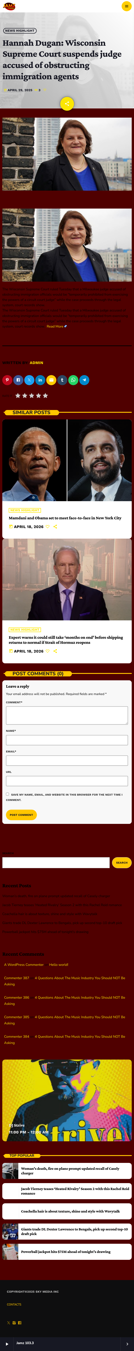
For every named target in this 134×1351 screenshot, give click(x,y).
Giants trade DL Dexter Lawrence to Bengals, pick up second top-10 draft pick (62, 923)
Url (9, 772)
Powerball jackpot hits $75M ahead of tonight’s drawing (45, 932)
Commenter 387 (16, 978)
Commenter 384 (16, 1036)
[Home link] (9, 6)
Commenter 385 (16, 1017)
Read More (55, 326)
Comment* (14, 702)
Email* (11, 751)
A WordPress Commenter (24, 965)
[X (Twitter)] (9, 1323)
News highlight (20, 31)
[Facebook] (20, 1323)
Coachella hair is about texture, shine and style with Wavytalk (49, 914)
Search (8, 853)
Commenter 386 (16, 997)
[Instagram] (14, 1323)
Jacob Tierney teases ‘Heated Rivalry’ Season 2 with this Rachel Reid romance (62, 905)
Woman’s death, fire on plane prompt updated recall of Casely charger (56, 896)
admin (36, 363)
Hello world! (58, 965)
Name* (11, 730)
